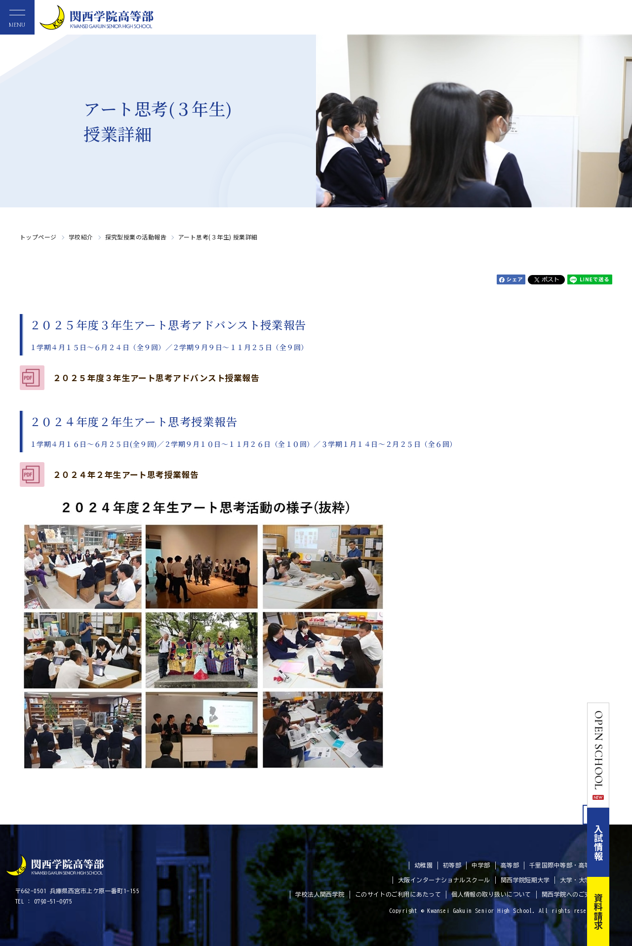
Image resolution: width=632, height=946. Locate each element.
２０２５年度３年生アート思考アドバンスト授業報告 (156, 378)
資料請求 (621, 911)
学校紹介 (81, 237)
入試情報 (621, 842)
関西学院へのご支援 (569, 894)
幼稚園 (423, 865)
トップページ (38, 237)
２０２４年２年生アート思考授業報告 (126, 474)
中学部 (481, 865)
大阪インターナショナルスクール (444, 880)
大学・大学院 (578, 880)
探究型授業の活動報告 (136, 237)
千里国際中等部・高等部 (563, 865)
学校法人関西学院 (320, 894)
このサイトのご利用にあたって (398, 894)
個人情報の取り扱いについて (491, 894)
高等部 (510, 865)
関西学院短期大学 (525, 880)
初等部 (452, 865)
